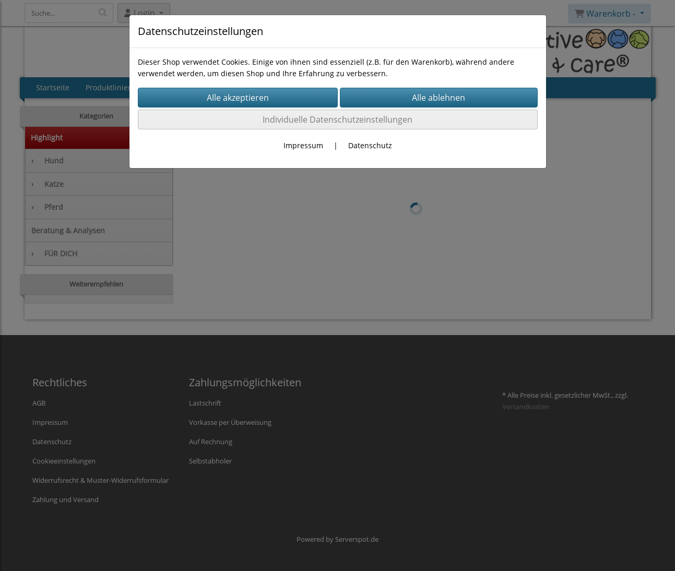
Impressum (303, 145)
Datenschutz (370, 145)
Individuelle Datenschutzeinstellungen (337, 119)
